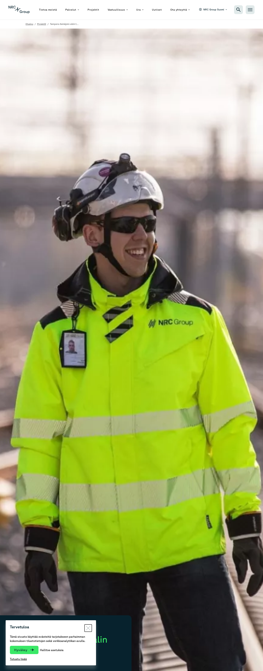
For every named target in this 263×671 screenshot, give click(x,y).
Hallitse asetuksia (52, 650)
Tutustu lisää (18, 659)
